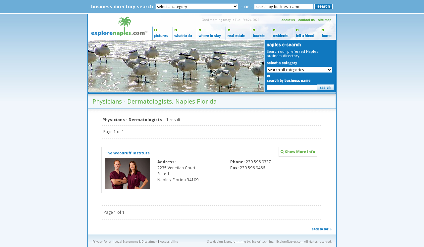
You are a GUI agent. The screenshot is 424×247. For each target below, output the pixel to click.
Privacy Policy (102, 241)
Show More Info (298, 151)
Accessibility (169, 241)
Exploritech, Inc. (262, 241)
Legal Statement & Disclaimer (136, 241)
